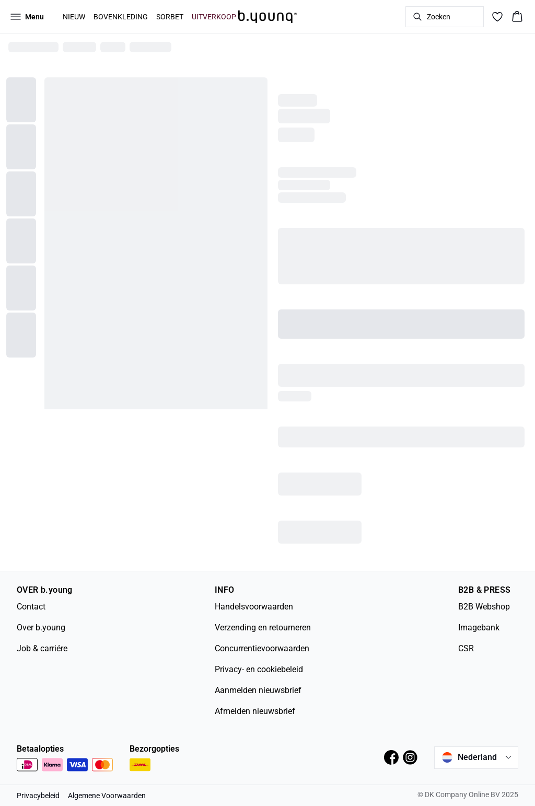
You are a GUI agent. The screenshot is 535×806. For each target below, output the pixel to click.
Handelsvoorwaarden (254, 607)
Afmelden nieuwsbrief (255, 711)
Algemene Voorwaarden (107, 795)
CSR (466, 648)
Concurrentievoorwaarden (262, 648)
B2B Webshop (484, 607)
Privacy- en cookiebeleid (259, 669)
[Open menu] (27, 16)
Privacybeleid (38, 795)
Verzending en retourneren (263, 627)
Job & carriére (42, 648)
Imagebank (478, 627)
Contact (31, 607)
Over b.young (41, 627)
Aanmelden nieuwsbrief (258, 690)
